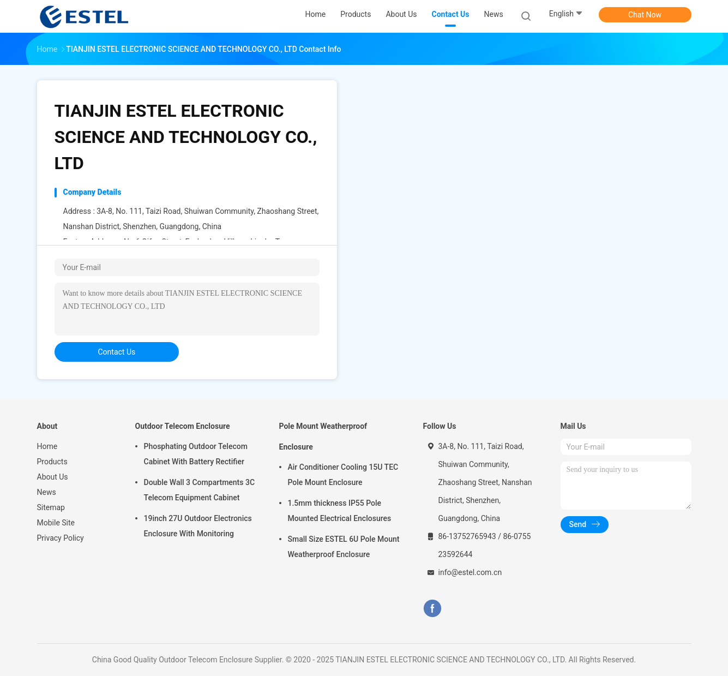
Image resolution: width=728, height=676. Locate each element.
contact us (117, 352)
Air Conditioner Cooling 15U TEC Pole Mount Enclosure (343, 475)
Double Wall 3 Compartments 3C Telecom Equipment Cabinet (199, 490)
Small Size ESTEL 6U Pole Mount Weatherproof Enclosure (344, 547)
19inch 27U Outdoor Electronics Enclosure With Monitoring (198, 526)
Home (47, 446)
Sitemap (51, 507)
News (46, 492)
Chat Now (644, 14)
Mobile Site (56, 522)
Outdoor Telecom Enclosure (182, 426)
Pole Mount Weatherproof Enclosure (323, 436)
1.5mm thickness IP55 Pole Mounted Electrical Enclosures (340, 511)
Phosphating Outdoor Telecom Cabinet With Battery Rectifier (196, 454)
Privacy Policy (60, 538)
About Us (52, 476)
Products (52, 461)
